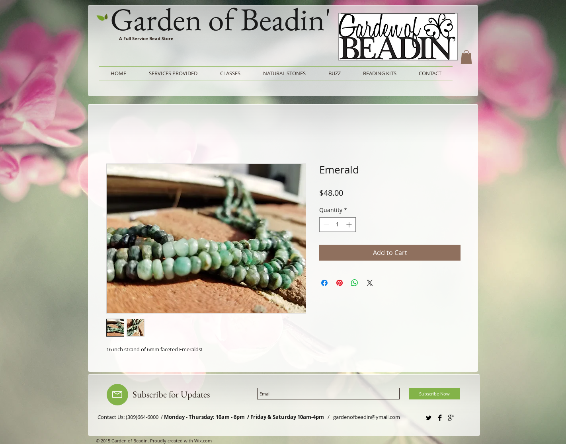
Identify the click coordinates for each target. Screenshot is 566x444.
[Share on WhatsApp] (354, 283)
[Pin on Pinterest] (339, 283)
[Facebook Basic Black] (440, 418)
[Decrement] (325, 225)
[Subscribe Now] (434, 393)
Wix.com (203, 441)
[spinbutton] (337, 225)
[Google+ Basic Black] (451, 418)
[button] (466, 57)
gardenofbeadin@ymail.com (366, 417)
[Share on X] (370, 283)
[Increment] (350, 225)
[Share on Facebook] (324, 283)
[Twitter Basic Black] (428, 418)
